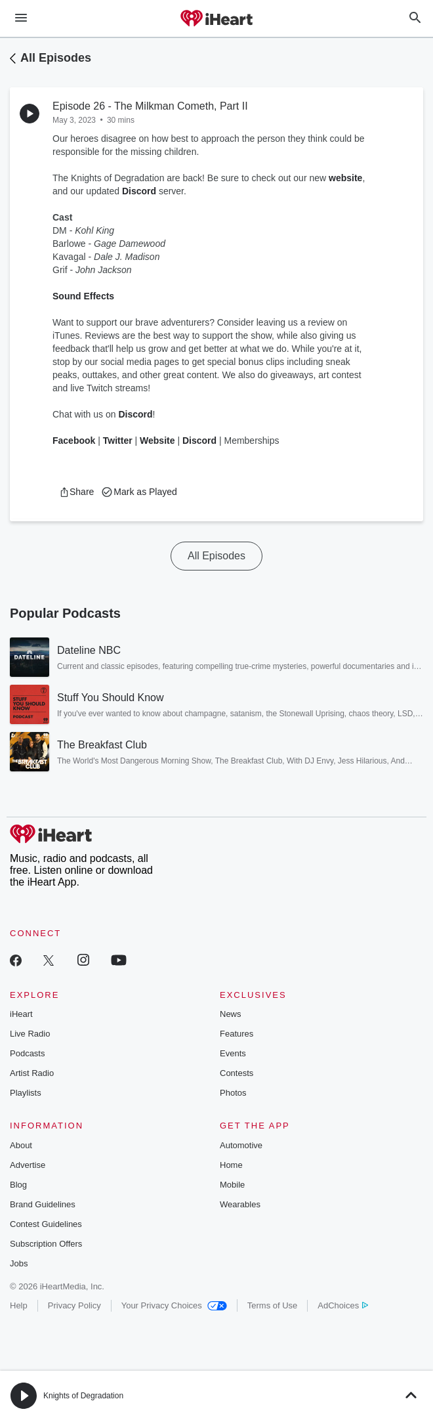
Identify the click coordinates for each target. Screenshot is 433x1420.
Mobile (232, 1185)
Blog (18, 1185)
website (345, 178)
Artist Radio (32, 1073)
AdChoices (343, 1305)
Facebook (75, 440)
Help (19, 1305)
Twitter (119, 440)
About (21, 1145)
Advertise (27, 1165)
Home (231, 1165)
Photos (233, 1093)
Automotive (241, 1145)
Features (236, 1034)
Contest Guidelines (46, 1224)
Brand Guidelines (42, 1204)
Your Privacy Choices (174, 1305)
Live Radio (30, 1034)
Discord (139, 191)
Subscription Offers (46, 1244)
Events (233, 1053)
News (230, 1014)
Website (157, 440)
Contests (236, 1073)
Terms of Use (272, 1305)
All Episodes (55, 57)
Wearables (240, 1204)
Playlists (25, 1093)
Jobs (19, 1263)
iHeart (21, 1014)
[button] (76, 492)
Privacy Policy (74, 1305)
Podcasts (27, 1053)
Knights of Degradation (83, 1395)
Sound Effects (83, 296)
